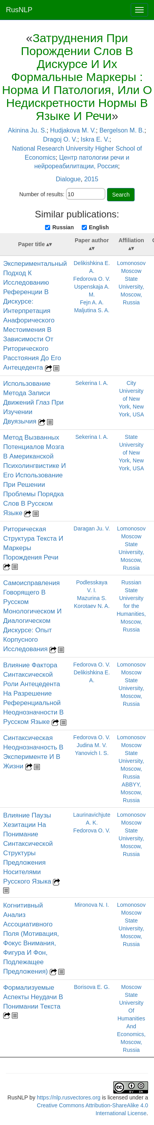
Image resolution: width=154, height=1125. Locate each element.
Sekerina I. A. (91, 383)
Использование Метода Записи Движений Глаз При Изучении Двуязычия (33, 402)
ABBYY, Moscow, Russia (131, 792)
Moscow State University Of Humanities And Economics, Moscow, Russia (131, 1018)
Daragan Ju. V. (91, 528)
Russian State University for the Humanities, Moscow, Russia (131, 606)
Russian (62, 227)
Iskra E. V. (95, 139)
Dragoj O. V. (60, 139)
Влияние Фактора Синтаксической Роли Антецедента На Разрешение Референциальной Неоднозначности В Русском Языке (33, 693)
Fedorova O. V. (92, 279)
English (99, 227)
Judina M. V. (92, 745)
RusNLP (19, 10)
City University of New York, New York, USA (131, 399)
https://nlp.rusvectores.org (68, 1097)
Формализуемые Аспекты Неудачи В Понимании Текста (33, 997)
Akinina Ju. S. (27, 130)
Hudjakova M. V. (73, 130)
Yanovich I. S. (92, 753)
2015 (91, 179)
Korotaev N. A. (91, 606)
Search (121, 194)
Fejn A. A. (91, 302)
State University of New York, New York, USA (131, 452)
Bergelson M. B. (122, 130)
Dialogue (68, 179)
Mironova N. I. (92, 905)
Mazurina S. (92, 598)
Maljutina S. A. (92, 310)
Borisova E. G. (91, 987)
